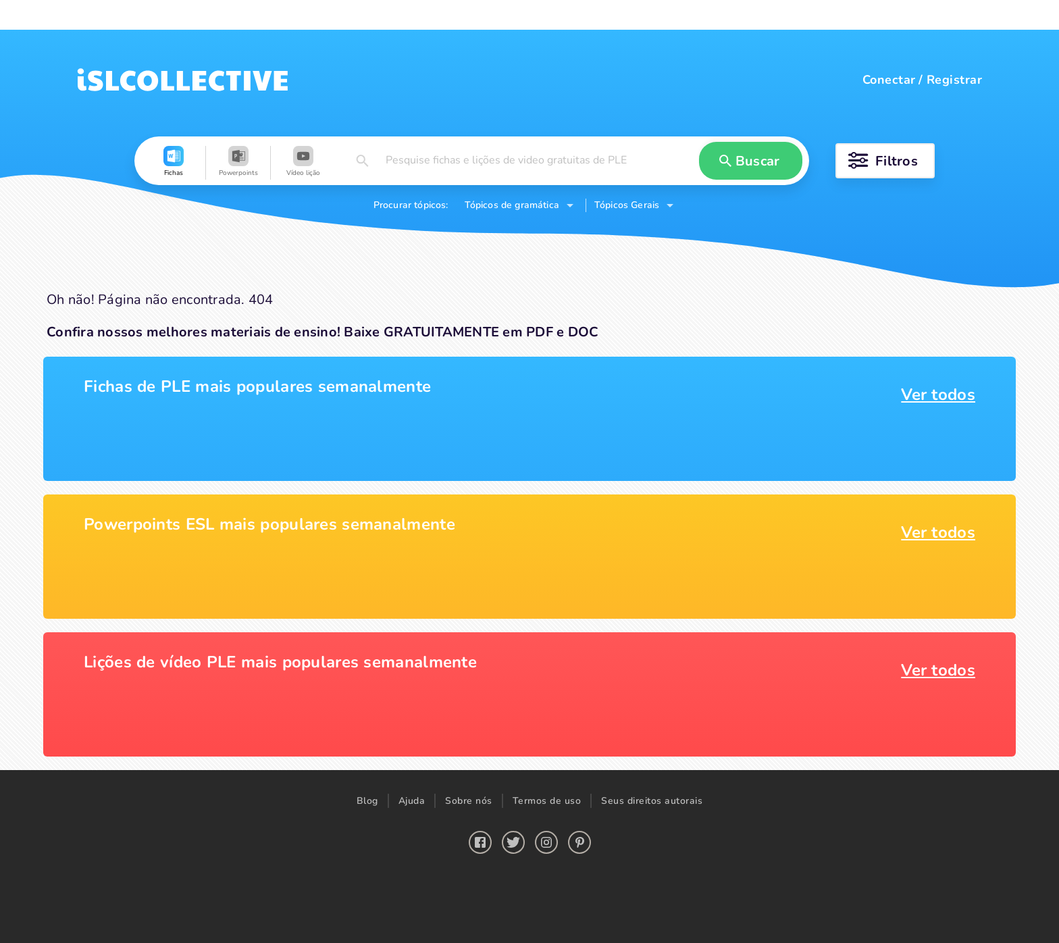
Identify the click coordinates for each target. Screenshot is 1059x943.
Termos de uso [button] (547, 800)
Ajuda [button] (411, 800)
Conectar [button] (889, 80)
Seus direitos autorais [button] (651, 800)
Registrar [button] (954, 80)
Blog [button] (367, 800)
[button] (173, 163)
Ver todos (938, 394)
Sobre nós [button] (468, 800)
